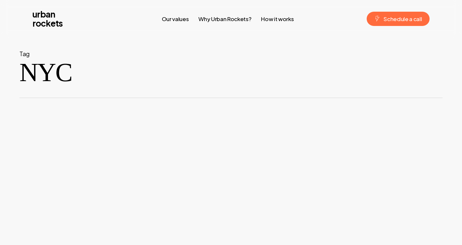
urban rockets (47, 19)
